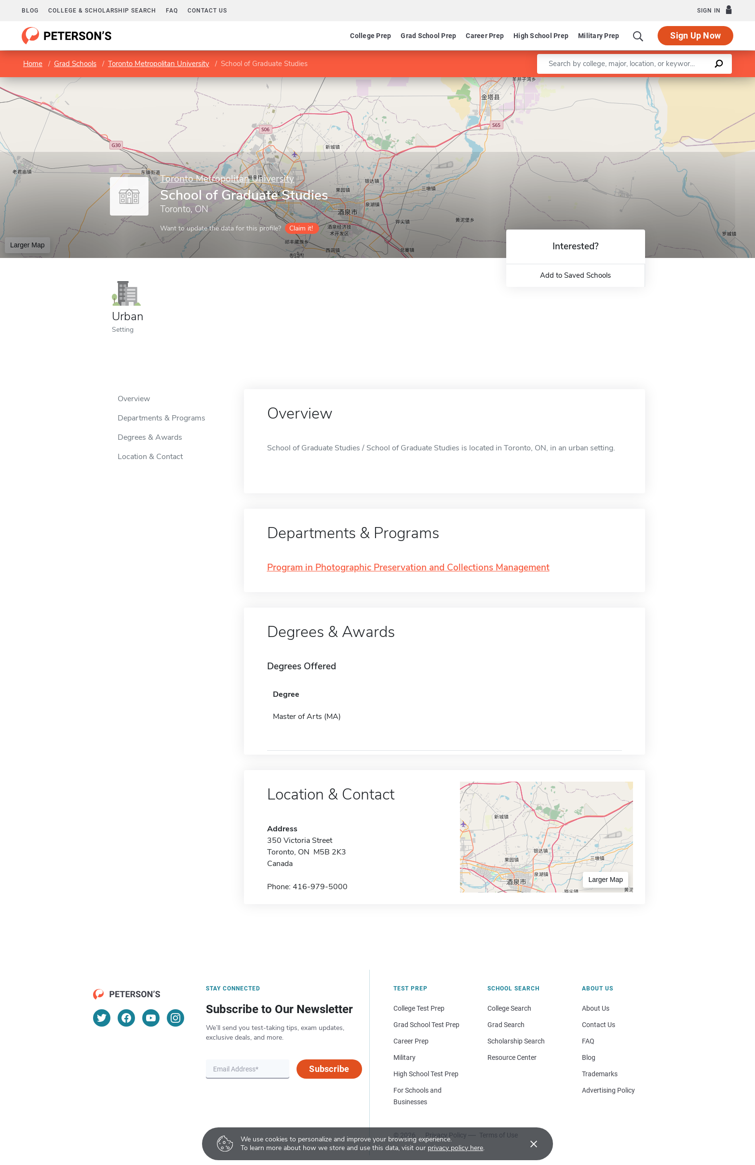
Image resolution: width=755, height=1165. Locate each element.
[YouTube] (151, 1018)
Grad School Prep (428, 36)
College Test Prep (419, 1008)
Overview (134, 398)
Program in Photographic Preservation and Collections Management (408, 567)
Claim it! (301, 228)
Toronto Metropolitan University (158, 63)
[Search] (638, 36)
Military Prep (598, 36)
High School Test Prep (425, 1074)
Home (32, 63)
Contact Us (598, 1025)
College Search (509, 1008)
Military (404, 1057)
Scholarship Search (516, 1041)
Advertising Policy (608, 1090)
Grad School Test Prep (426, 1025)
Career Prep (485, 36)
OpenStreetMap (690, 81)
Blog (30, 10)
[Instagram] (175, 1018)
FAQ (172, 10)
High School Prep (540, 36)
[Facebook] (126, 1018)
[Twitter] (101, 1018)
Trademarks (600, 1074)
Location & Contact (150, 456)
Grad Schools (75, 63)
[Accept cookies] (527, 1144)
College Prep (370, 36)
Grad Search (506, 1025)
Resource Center (512, 1057)
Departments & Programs (161, 418)
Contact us (207, 10)
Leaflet (638, 81)
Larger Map (27, 245)
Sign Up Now (695, 35)
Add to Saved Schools (575, 275)
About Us (595, 1008)
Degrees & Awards (150, 437)
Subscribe (329, 1069)
